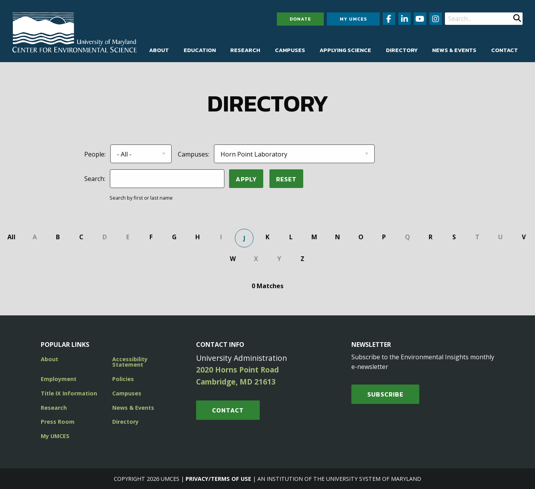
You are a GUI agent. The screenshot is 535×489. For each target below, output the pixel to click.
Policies (123, 379)
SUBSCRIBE (385, 394)
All (11, 237)
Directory (402, 50)
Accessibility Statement (130, 361)
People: (95, 154)
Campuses (290, 50)
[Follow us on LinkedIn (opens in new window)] (404, 18)
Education (200, 50)
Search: (94, 178)
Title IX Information (69, 393)
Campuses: (193, 154)
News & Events (454, 50)
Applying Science (345, 50)
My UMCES (353, 19)
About (159, 50)
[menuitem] (159, 50)
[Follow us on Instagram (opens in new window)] (435, 18)
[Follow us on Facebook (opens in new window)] (389, 18)
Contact (504, 50)
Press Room (58, 421)
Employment (58, 379)
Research (245, 50)
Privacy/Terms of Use (218, 478)
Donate (300, 19)
